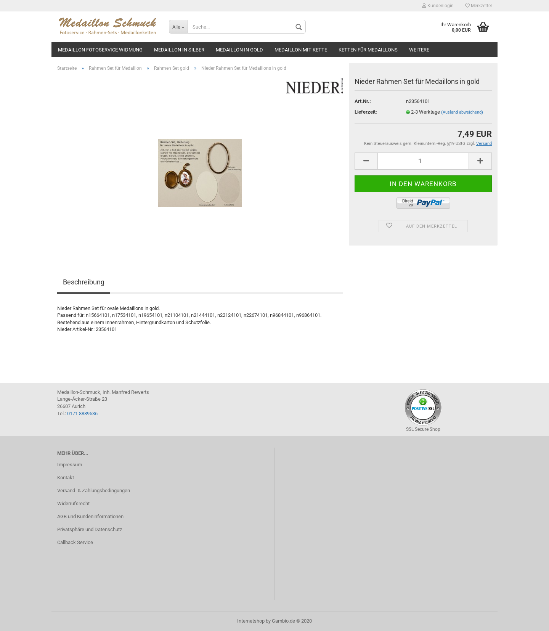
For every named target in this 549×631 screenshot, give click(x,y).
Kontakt (65, 477)
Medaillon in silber (179, 50)
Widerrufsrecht (73, 503)
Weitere (419, 50)
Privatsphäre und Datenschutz (89, 529)
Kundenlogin (438, 5)
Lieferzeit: (366, 112)
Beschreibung (83, 282)
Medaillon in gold (239, 50)
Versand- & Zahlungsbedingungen (93, 490)
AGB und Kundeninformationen (90, 516)
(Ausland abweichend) (462, 112)
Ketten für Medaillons (368, 50)
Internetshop (251, 621)
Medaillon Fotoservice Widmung (100, 50)
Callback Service (75, 542)
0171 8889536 (82, 413)
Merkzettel (478, 5)
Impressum (69, 464)
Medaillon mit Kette (300, 50)
